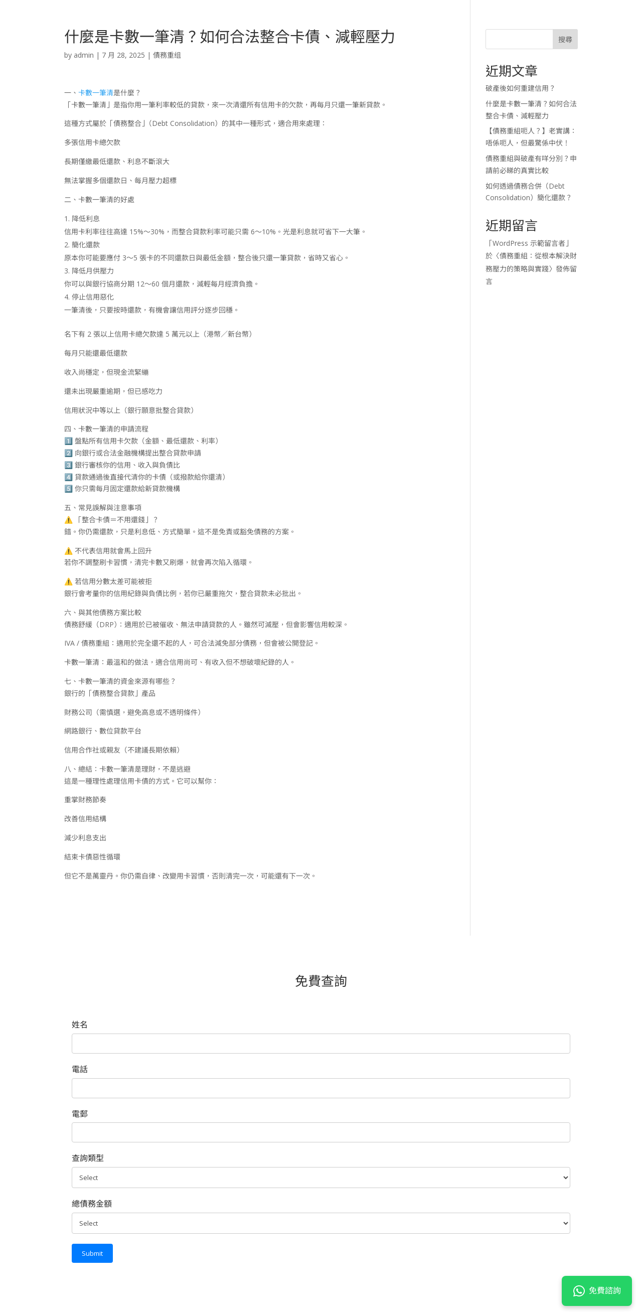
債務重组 (167, 55)
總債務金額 (92, 1203)
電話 (80, 1069)
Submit (92, 1253)
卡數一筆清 (95, 92)
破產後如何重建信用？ (521, 88)
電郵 (80, 1113)
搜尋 (565, 39)
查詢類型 (88, 1157)
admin (84, 55)
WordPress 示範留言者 (529, 243)
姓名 (80, 1024)
